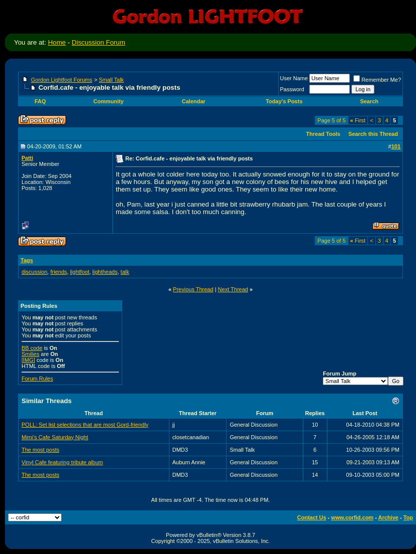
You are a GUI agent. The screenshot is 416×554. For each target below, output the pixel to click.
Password (292, 89)
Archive (388, 517)
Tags (27, 260)
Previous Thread (193, 289)
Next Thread (233, 289)
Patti (27, 158)
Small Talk (111, 80)
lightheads (104, 272)
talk (125, 272)
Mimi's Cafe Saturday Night (55, 437)
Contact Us (311, 517)
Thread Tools (323, 134)
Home (57, 42)
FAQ (40, 101)
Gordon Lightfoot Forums (61, 80)
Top (408, 517)
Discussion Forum (98, 42)
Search (370, 101)
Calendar (193, 101)
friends (58, 272)
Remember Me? (377, 80)
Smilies (30, 354)
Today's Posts (284, 101)
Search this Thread (373, 134)
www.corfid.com (352, 517)
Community (109, 101)
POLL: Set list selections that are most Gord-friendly (85, 425)
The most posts (40, 450)
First (358, 120)
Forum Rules (37, 379)
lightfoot (80, 272)
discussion (34, 272)
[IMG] (28, 360)
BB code (32, 348)
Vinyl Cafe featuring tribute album (62, 462)
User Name (294, 78)
